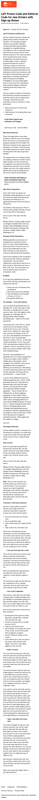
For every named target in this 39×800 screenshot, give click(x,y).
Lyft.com (6, 423)
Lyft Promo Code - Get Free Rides (16, 128)
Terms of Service (7, 791)
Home (3, 787)
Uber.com (15, 620)
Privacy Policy (19, 791)
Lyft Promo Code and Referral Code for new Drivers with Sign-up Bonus (19, 17)
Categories (11, 787)
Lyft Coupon (17, 121)
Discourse (12, 795)
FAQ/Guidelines (22, 787)
